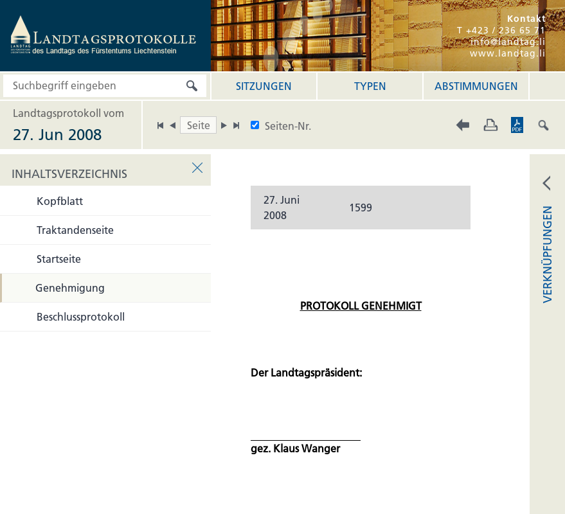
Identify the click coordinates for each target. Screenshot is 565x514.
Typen (370, 86)
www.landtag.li (508, 53)
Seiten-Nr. (288, 126)
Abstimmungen (476, 86)
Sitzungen (264, 86)
